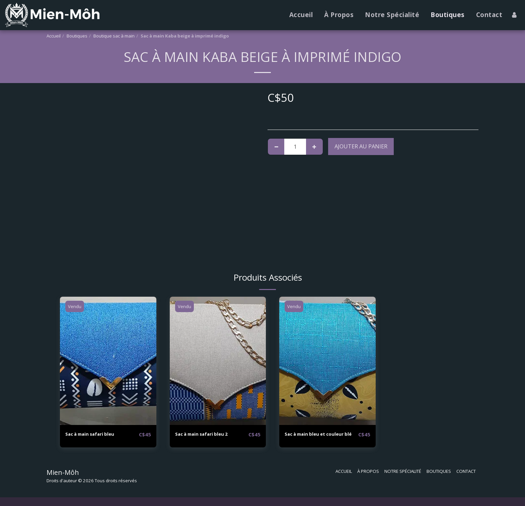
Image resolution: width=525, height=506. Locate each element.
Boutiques (77, 36)
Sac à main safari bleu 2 (207, 434)
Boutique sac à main (114, 36)
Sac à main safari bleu (95, 434)
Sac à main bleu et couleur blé (321, 438)
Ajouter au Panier (360, 146)
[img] (108, 361)
